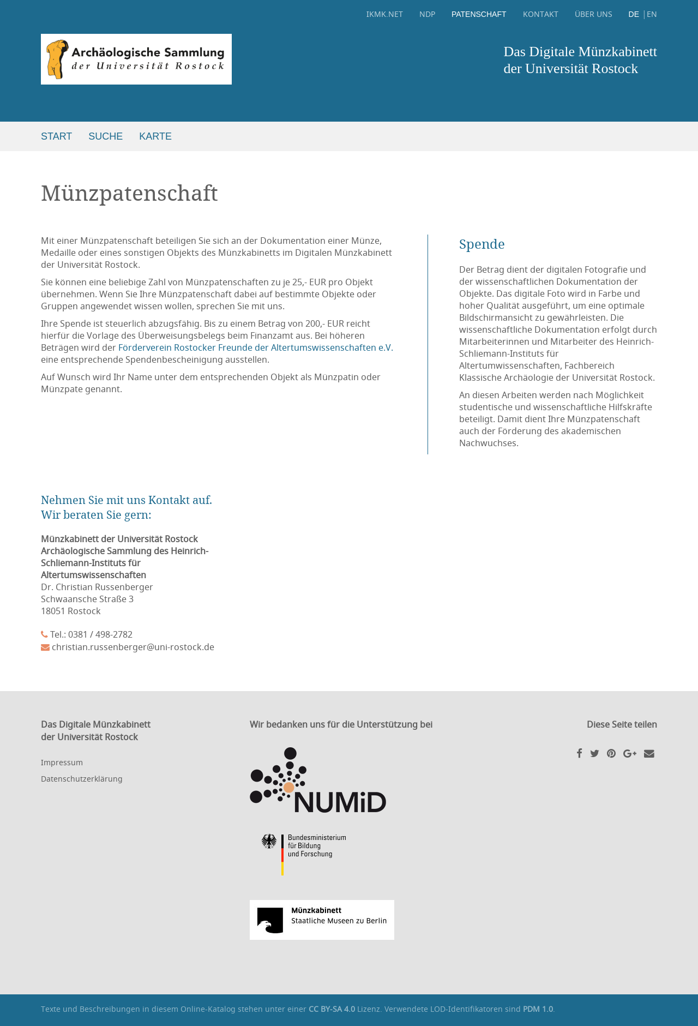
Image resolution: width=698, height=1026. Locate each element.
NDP (427, 14)
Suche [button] (105, 136)
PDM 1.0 (538, 1009)
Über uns (593, 14)
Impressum (62, 762)
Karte (155, 136)
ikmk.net (384, 14)
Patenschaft (479, 14)
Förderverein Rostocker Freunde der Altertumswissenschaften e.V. (255, 347)
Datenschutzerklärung (82, 778)
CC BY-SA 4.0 (332, 1009)
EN (652, 14)
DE (634, 14)
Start (56, 136)
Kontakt (540, 14)
